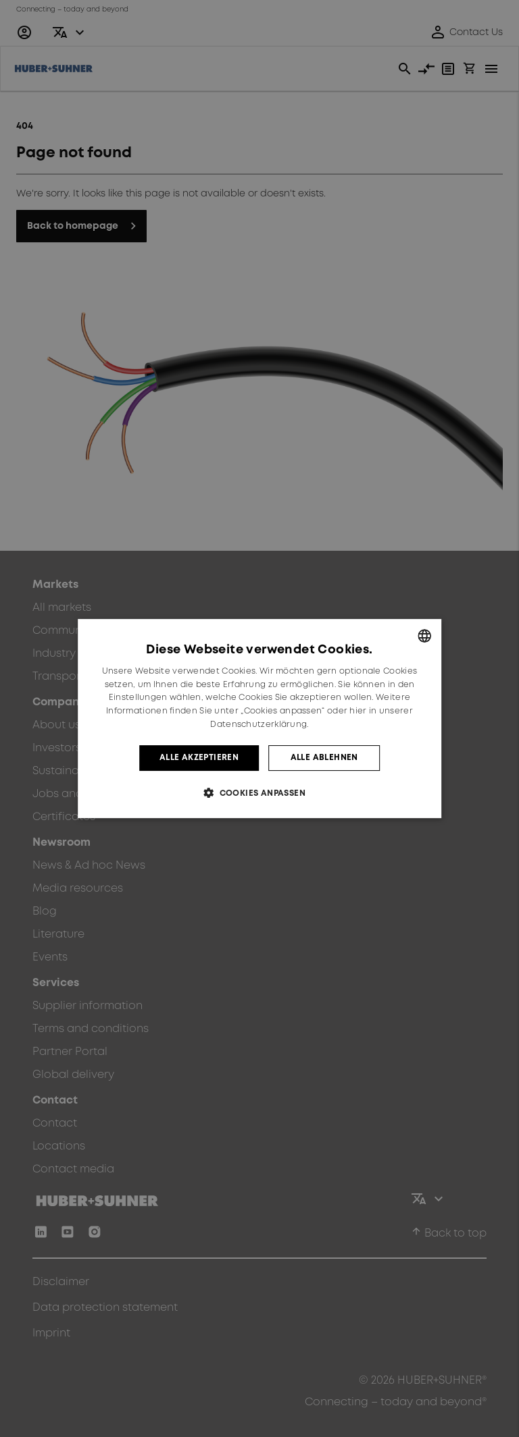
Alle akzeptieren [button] (199, 757)
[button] (259, 792)
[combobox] (424, 636)
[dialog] (259, 719)
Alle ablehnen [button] (324, 757)
